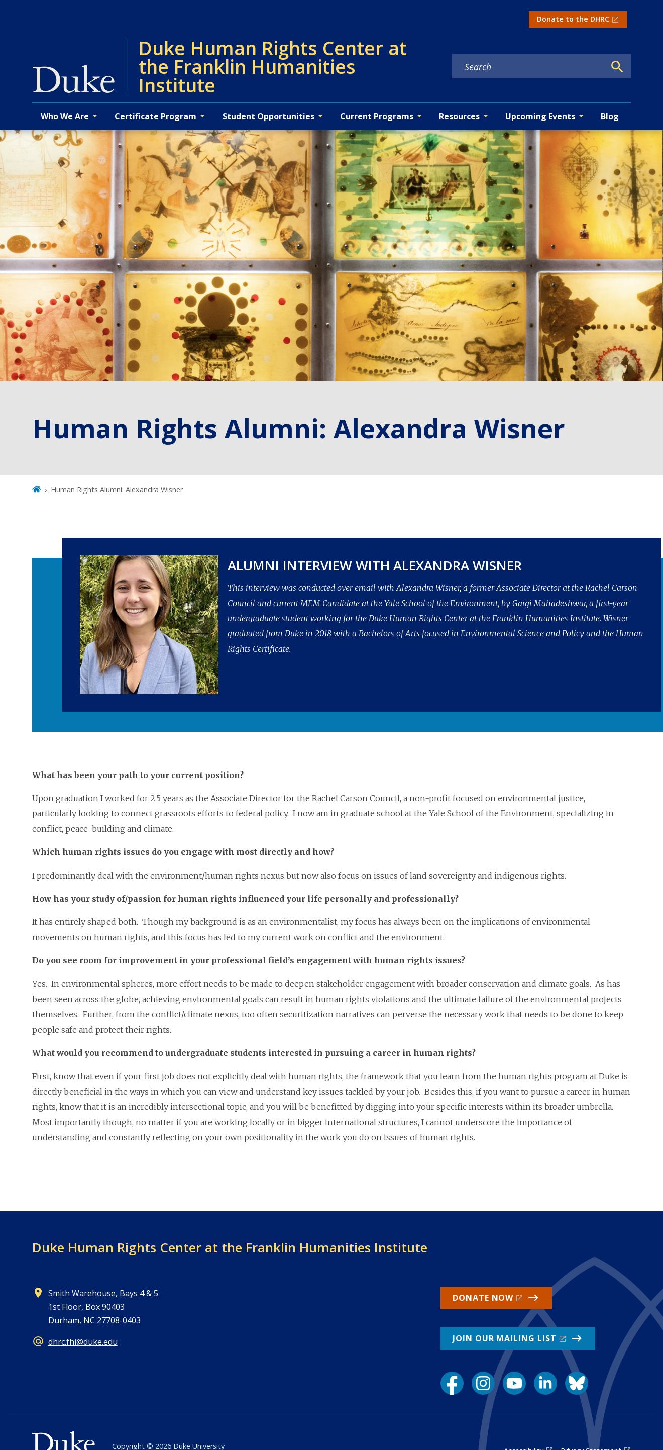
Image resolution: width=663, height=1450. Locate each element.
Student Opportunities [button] (268, 116)
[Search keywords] (528, 67)
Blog (610, 116)
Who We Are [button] (65, 116)
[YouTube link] (514, 1383)
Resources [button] (459, 116)
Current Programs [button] (376, 116)
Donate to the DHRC (573, 19)
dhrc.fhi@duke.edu (83, 1341)
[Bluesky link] (576, 1383)
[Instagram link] (483, 1383)
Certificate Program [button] (155, 116)
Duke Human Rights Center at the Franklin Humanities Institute (229, 1247)
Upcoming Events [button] (540, 116)
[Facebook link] (452, 1383)
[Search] (617, 67)
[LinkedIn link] (545, 1383)
